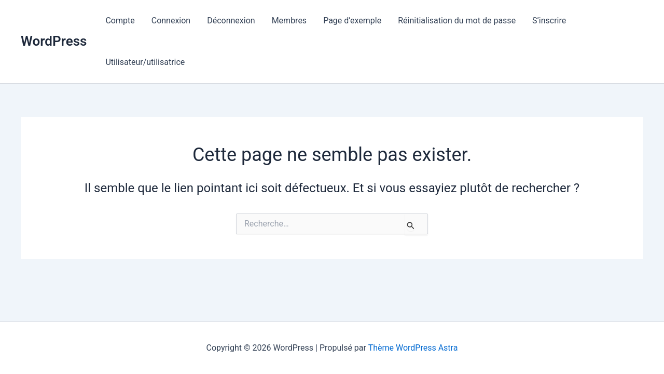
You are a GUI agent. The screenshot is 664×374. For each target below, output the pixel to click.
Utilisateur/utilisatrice (145, 62)
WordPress (54, 41)
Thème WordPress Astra (413, 348)
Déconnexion (231, 20)
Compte (119, 20)
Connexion (170, 20)
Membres (289, 20)
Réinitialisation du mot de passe (457, 20)
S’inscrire (549, 20)
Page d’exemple (352, 20)
